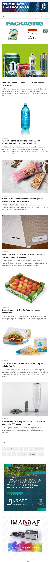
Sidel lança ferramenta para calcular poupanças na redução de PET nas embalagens (23, 423)
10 (25, 454)
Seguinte (32, 454)
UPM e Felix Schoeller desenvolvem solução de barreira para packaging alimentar (22, 200)
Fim (41, 454)
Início (5, 449)
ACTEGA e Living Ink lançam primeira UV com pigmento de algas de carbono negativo (21, 142)
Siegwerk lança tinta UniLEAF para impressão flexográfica (21, 311)
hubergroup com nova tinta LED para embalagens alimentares (23, 84)
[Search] (46, 16)
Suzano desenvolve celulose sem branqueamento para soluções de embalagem (23, 256)
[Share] (41, 16)
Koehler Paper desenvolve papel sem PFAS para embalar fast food (22, 365)
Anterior (13, 449)
